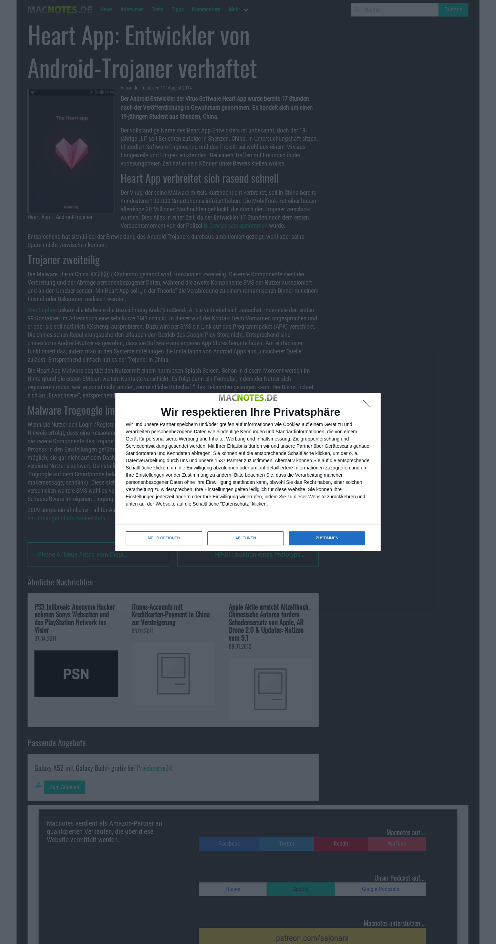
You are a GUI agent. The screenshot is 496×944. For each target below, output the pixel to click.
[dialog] (248, 472)
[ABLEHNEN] (368, 405)
